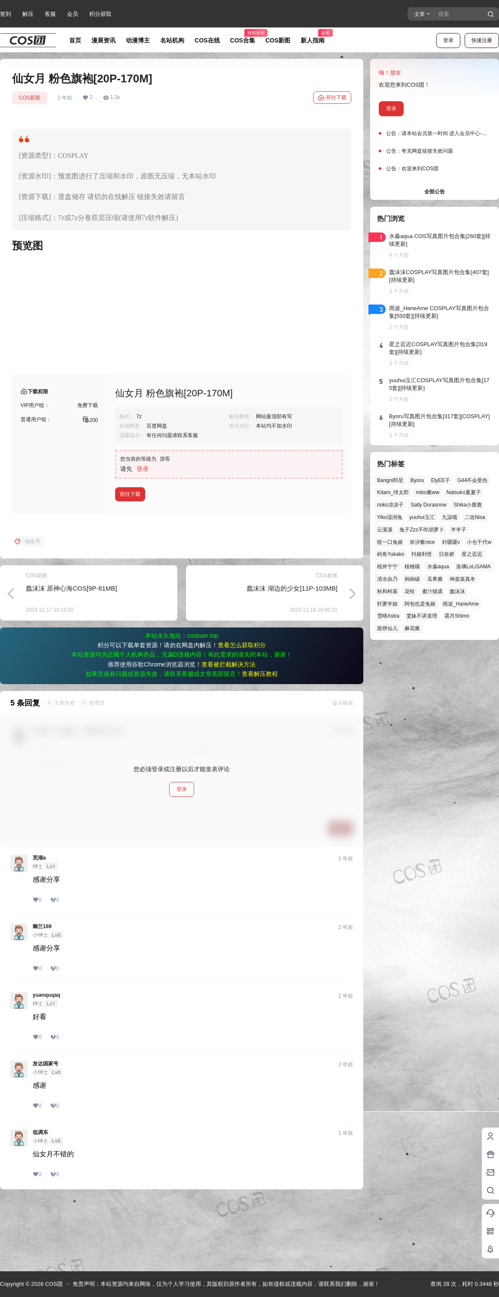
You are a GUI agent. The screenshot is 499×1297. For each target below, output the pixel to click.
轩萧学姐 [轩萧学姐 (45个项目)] (387, 604)
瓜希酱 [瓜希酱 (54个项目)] (435, 579)
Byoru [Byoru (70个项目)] (417, 480)
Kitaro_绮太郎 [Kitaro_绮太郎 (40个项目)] (393, 492)
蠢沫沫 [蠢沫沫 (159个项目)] (457, 591)
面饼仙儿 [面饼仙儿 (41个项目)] (387, 628)
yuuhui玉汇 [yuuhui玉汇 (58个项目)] (422, 517)
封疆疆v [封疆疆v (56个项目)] (451, 542)
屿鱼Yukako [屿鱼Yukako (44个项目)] (390, 554)
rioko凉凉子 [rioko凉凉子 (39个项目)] (390, 505)
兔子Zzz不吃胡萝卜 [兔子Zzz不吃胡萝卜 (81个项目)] (421, 530)
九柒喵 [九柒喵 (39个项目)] (449, 517)
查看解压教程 (260, 742)
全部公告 (434, 192)
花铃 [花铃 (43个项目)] (410, 591)
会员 (72, 14)
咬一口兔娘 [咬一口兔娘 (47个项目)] (390, 542)
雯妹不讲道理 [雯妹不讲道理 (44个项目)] (421, 616)
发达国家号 (45, 1132)
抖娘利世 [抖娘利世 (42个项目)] (421, 554)
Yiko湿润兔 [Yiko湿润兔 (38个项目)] (389, 517)
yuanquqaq (46, 1064)
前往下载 (332, 97)
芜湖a (39, 926)
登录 (448, 40)
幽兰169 (42, 995)
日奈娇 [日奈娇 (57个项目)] (446, 554)
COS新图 (29, 98)
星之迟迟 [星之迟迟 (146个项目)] (472, 554)
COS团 (53, 1284)
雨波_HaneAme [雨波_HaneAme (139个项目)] (461, 604)
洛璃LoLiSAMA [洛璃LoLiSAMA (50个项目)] (473, 567)
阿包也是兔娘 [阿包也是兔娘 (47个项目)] (420, 604)
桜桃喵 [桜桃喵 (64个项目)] (412, 567)
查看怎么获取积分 (242, 714)
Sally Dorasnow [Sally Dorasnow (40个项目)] (428, 505)
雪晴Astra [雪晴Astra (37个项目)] (388, 616)
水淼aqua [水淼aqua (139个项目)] (438, 567)
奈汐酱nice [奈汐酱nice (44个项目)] (422, 542)
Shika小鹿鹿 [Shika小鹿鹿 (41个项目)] (467, 505)
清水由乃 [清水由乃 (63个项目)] (387, 579)
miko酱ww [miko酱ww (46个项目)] (427, 492)
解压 (27, 14)
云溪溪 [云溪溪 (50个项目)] (385, 530)
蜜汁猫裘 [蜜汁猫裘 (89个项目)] (432, 591)
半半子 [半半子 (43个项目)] (458, 530)
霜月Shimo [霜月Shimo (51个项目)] (456, 616)
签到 (5, 14)
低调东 (40, 1201)
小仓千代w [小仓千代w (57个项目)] (479, 542)
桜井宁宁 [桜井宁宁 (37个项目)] (387, 567)
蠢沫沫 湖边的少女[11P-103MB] (292, 657)
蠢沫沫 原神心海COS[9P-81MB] (71, 657)
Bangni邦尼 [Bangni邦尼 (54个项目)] (390, 480)
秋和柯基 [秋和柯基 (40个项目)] (387, 591)
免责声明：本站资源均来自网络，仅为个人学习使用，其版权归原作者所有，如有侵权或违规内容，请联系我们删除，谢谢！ (226, 1284)
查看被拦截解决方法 (228, 733)
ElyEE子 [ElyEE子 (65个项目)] (440, 480)
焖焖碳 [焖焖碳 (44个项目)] (412, 579)
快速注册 (482, 40)
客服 (50, 14)
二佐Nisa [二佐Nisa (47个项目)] (475, 517)
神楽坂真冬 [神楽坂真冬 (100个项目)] (462, 579)
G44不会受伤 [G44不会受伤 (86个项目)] (472, 480)
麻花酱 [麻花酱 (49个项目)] (412, 628)
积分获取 (100, 14)
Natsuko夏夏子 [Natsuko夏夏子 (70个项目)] (464, 492)
